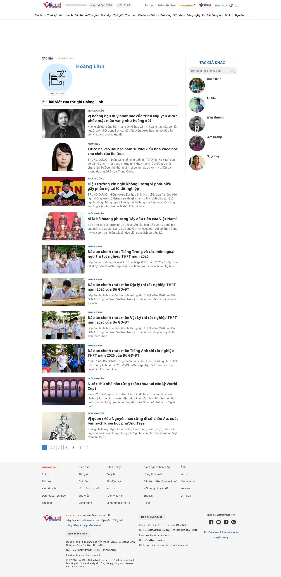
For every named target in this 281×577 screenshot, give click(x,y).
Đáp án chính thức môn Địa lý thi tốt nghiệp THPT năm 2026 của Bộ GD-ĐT (132, 287)
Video (184, 474)
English (148, 495)
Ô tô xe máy (113, 467)
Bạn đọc (240, 15)
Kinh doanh (66, 15)
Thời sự (52, 15)
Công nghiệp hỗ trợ (118, 502)
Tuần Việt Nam (167, 5)
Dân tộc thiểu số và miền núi (161, 481)
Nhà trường (96, 178)
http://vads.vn (156, 540)
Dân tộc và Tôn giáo (87, 15)
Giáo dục (106, 15)
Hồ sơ (147, 502)
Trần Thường (215, 117)
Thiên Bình (214, 79)
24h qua (186, 495)
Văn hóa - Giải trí (148, 15)
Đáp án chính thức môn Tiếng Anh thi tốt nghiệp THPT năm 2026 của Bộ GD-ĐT (131, 353)
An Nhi (211, 98)
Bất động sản (215, 15)
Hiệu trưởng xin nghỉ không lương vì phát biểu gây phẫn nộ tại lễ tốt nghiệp (129, 186)
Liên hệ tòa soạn (77, 533)
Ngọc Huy (213, 156)
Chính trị (40, 15)
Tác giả (47, 58)
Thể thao (130, 15)
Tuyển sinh (95, 246)
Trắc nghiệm (96, 111)
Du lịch (229, 15)
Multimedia (188, 481)
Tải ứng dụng (211, 532)
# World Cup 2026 (101, 5)
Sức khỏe (179, 15)
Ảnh (183, 467)
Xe (203, 15)
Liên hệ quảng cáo (151, 516)
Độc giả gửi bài (230, 532)
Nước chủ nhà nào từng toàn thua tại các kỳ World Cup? (132, 386)
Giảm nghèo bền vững (157, 467)
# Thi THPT (123, 5)
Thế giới (118, 15)
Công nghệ (193, 15)
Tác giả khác (212, 62)
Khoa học (94, 144)
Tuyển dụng (221, 537)
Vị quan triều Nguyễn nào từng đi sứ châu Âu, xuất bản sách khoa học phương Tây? (133, 421)
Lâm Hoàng (214, 137)
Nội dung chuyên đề (156, 488)
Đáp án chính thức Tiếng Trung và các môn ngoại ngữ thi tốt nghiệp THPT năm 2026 (131, 254)
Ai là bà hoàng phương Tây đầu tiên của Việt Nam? (133, 218)
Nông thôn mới (153, 474)
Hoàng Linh (65, 58)
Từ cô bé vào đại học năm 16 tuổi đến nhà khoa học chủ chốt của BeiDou (133, 151)
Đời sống (166, 15)
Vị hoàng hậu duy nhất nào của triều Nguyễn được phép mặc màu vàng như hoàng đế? (132, 118)
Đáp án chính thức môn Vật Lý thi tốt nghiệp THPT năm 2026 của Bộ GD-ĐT (132, 320)
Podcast (149, 5)
